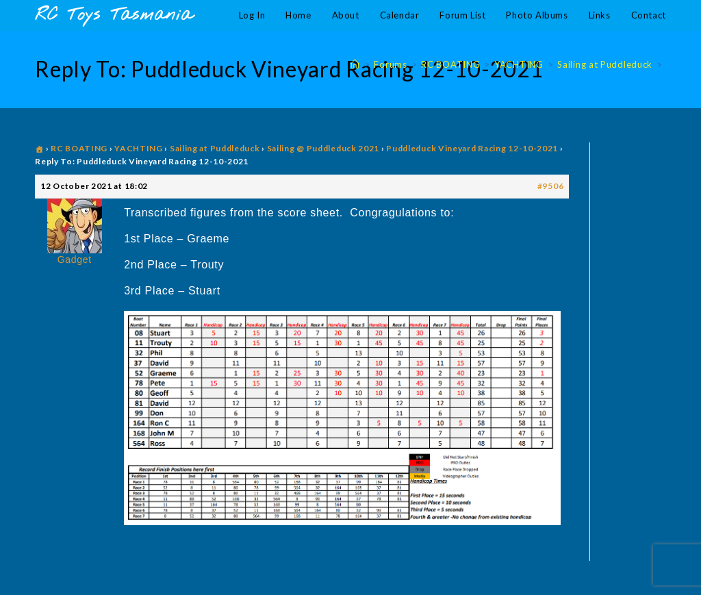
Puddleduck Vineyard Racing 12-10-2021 (472, 148)
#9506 (550, 186)
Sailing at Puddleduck (215, 148)
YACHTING (138, 148)
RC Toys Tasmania (113, 15)
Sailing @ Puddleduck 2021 (323, 148)
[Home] (355, 64)
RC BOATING (79, 148)
